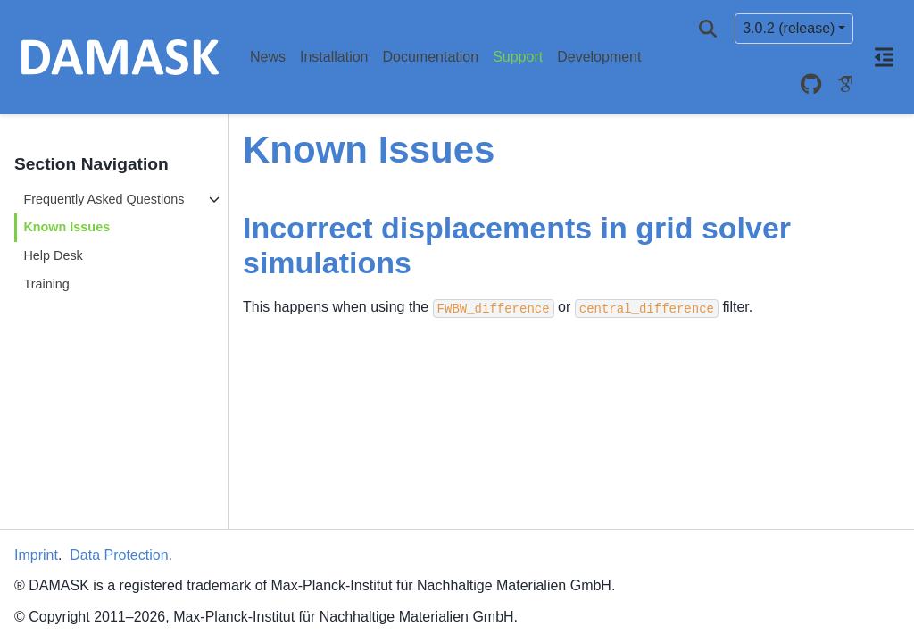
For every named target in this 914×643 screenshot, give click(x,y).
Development (599, 56)
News (268, 56)
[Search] (708, 28)
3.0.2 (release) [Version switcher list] (789, 28)
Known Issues (66, 227)
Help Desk (52, 255)
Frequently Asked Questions (103, 199)
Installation (334, 56)
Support (518, 56)
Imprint (36, 555)
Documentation (431, 56)
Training (46, 284)
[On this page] (884, 57)
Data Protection (119, 555)
